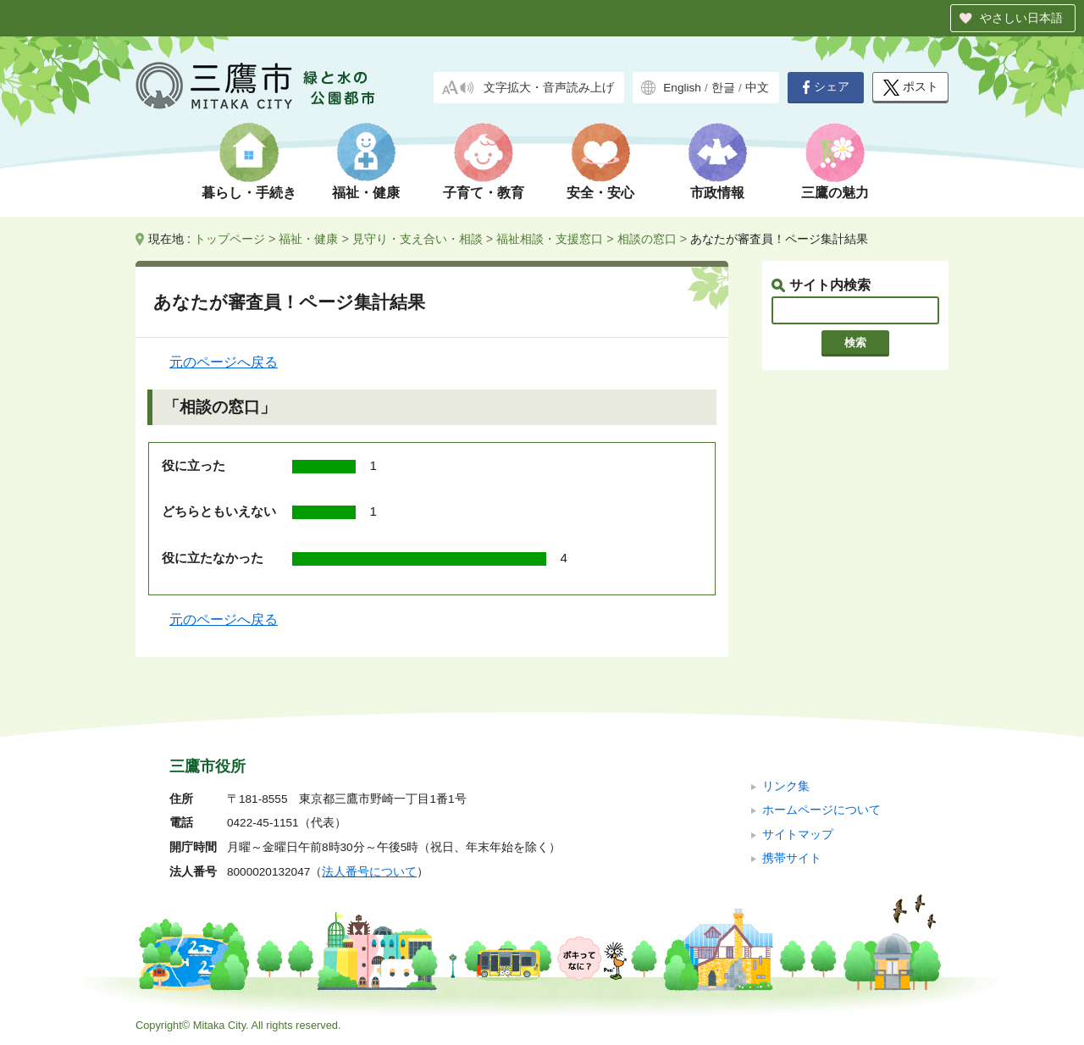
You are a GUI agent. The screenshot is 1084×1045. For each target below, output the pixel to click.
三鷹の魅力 (835, 192)
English (682, 87)
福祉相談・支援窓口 (549, 239)
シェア (825, 87)
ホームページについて (821, 810)
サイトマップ (797, 834)
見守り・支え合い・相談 (417, 239)
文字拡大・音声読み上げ (549, 87)
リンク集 (786, 786)
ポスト (910, 88)
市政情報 (717, 192)
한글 (723, 87)
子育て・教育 (483, 192)
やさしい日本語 (1021, 18)
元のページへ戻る (223, 362)
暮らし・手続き (249, 192)
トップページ (229, 239)
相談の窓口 (647, 239)
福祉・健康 (366, 192)
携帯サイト (791, 858)
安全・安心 (600, 192)
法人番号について (369, 871)
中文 (757, 87)
